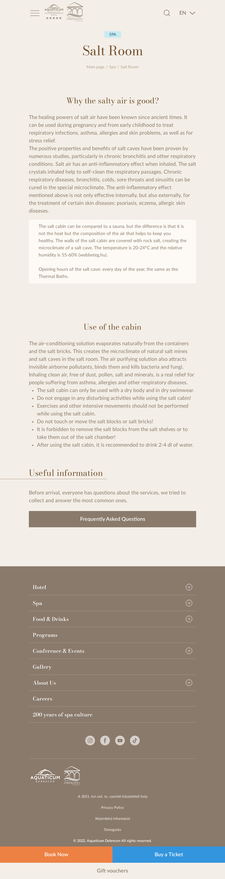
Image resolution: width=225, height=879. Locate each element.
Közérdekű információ (112, 818)
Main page (95, 67)
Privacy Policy (112, 807)
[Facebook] (105, 740)
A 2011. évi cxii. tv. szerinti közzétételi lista (113, 796)
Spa (112, 67)
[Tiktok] (135, 740)
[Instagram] (90, 740)
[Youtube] (120, 740)
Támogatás (112, 830)
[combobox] (187, 13)
